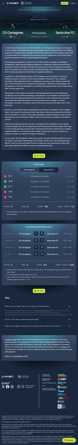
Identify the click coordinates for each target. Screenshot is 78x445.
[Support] (69, 440)
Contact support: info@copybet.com (49, 383)
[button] (3, 3)
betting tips (50, 335)
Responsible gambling (46, 373)
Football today (10, 333)
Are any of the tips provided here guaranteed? (22, 313)
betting (8, 335)
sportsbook (18, 350)
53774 (9, 411)
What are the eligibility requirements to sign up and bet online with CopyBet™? (33, 319)
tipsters (25, 335)
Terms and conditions (46, 369)
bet (21, 343)
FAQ (43, 379)
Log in (73, 3)
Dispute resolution (49, 376)
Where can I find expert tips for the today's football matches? (27, 306)
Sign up (64, 3)
